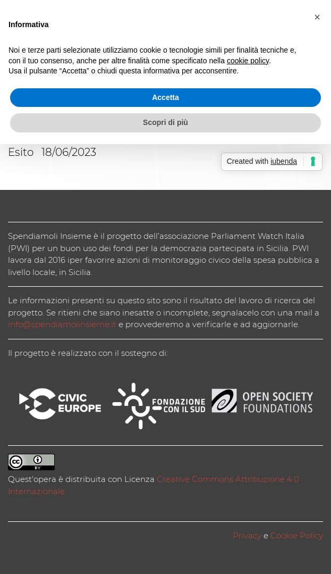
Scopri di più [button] (165, 122)
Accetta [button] (165, 97)
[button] (317, 17)
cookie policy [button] (248, 60)
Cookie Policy (296, 535)
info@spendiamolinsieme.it (62, 324)
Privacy (247, 535)
